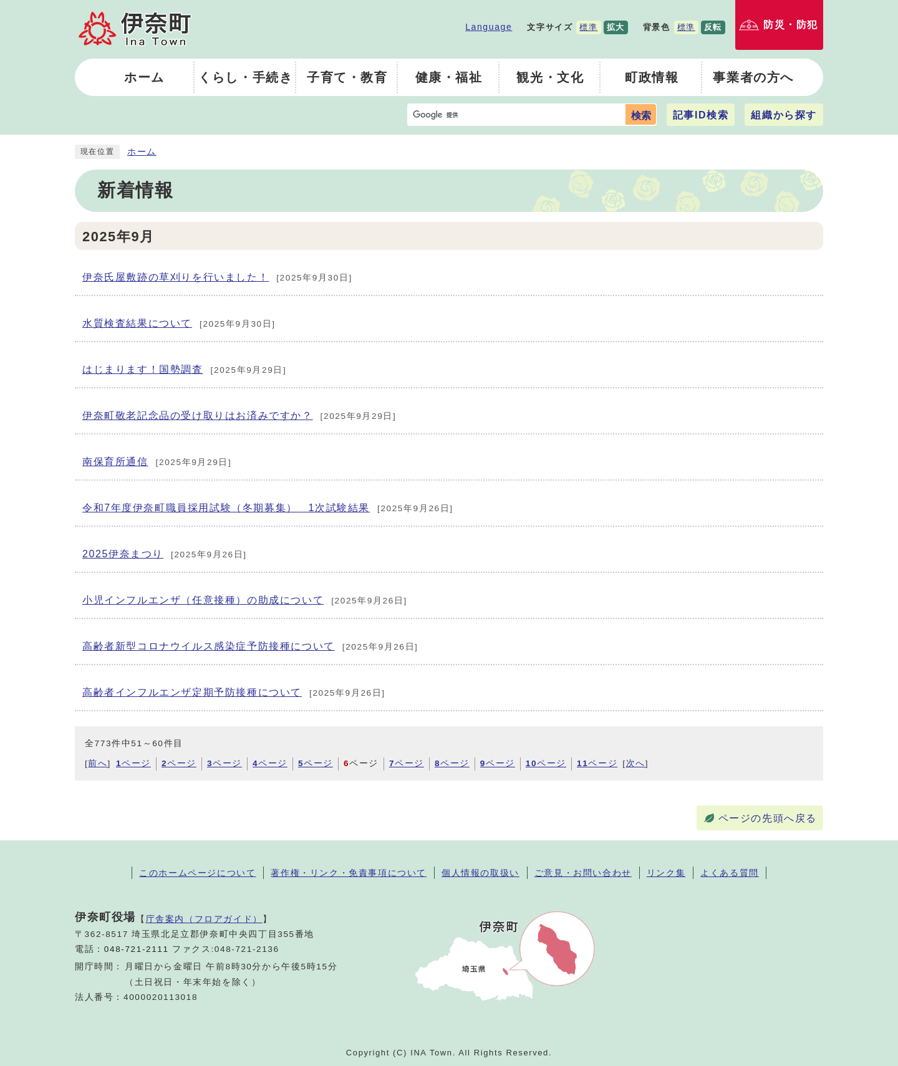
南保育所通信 (156, 462)
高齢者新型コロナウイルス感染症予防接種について (250, 647)
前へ (97, 763)
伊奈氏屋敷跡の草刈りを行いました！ (217, 278)
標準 (588, 27)
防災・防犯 (790, 24)
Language (488, 27)
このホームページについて (197, 873)
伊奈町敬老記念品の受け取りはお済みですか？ (239, 416)
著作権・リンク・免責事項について (349, 873)
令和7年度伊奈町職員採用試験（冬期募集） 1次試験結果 (267, 508)
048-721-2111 (136, 949)
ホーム (142, 151)
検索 (641, 115)
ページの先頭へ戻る (767, 818)
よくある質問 (729, 873)
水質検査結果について (179, 324)
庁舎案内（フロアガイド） (204, 919)
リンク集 (666, 873)
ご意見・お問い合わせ (583, 873)
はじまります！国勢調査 (184, 370)
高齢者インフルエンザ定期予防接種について (233, 693)
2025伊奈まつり (164, 555)
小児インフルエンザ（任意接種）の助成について (244, 601)
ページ (133, 763)
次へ (635, 763)
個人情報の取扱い (480, 873)
